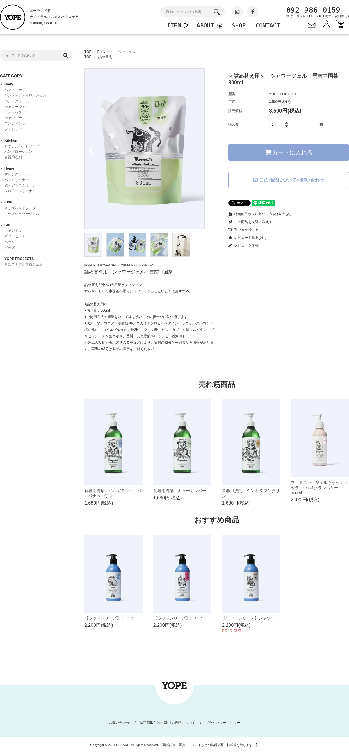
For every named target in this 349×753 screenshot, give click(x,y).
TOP (87, 52)
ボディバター (14, 112)
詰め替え (105, 57)
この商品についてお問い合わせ (288, 180)
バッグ (9, 242)
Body (101, 52)
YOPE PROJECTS (19, 259)
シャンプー (13, 118)
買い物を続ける (243, 230)
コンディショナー (18, 123)
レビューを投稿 (243, 245)
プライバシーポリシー (222, 723)
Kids (8, 202)
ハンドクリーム (16, 101)
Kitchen (10, 140)
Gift (7, 225)
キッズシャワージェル (21, 214)
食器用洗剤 (13, 157)
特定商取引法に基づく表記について (167, 723)
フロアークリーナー (20, 191)
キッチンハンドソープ (21, 146)
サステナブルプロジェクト (25, 264)
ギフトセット (14, 236)
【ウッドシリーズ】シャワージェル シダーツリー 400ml (276, 618)
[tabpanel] (150, 148)
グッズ (9, 247)
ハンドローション (18, 152)
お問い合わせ (119, 723)
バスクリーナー (16, 180)
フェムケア (13, 129)
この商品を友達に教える (250, 222)
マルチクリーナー (18, 174)
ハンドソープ (14, 90)
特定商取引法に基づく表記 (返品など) (260, 214)
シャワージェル (123, 52)
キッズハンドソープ (20, 208)
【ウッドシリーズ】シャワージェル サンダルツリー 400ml (140, 618)
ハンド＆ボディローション (25, 95)
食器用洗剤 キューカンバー (179, 490)
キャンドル (13, 231)
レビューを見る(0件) (247, 238)
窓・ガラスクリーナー (21, 185)
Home (9, 168)
